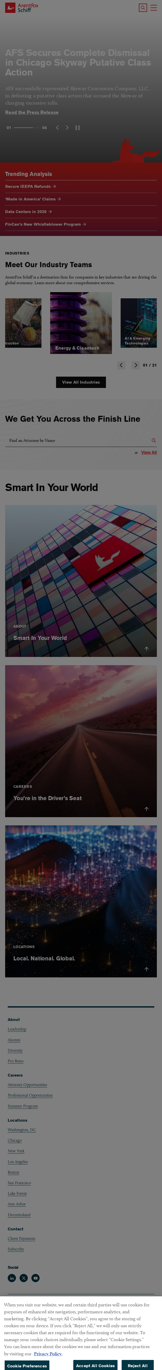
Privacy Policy (48, 1365)
